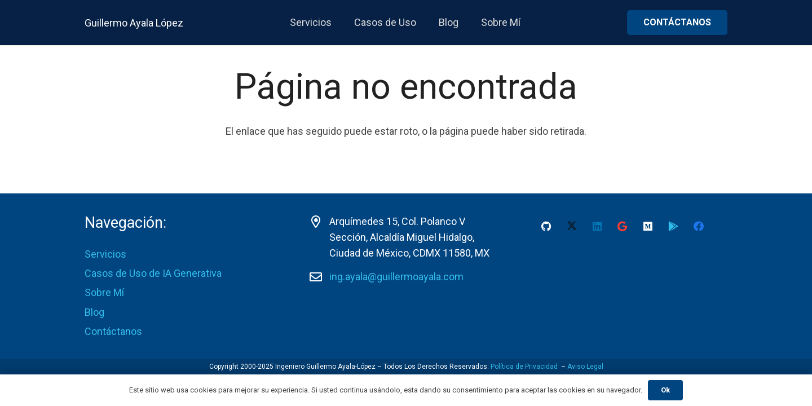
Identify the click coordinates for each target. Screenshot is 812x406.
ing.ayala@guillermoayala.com (396, 277)
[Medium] (647, 226)
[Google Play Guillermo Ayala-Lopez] (673, 226)
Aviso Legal (585, 366)
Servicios (105, 254)
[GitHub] (546, 226)
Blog (94, 312)
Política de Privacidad (524, 366)
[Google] (622, 226)
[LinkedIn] (597, 226)
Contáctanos (113, 331)
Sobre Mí (104, 292)
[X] (571, 226)
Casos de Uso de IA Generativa (153, 273)
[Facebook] (698, 226)
